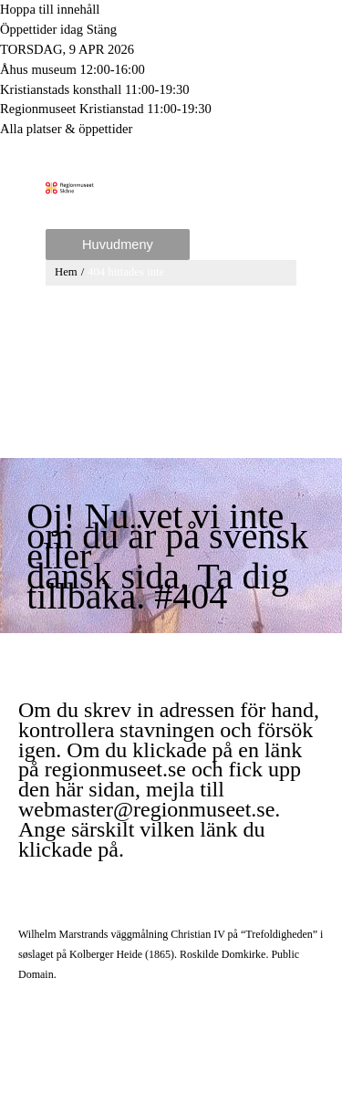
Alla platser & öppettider (66, 128)
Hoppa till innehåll (49, 9)
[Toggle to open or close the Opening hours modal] (171, 30)
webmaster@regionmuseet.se (146, 809)
